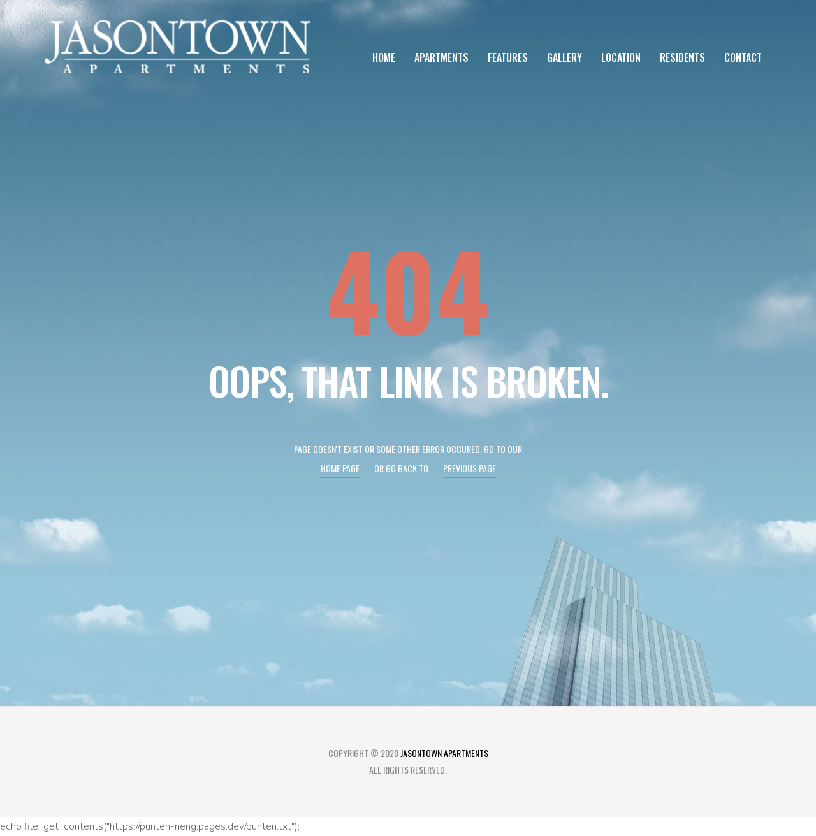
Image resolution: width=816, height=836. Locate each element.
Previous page (469, 468)
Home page (340, 468)
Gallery (564, 57)
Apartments (441, 57)
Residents (682, 57)
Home (383, 57)
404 (408, 288)
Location (621, 57)
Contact (743, 57)
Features (508, 57)
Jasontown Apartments (444, 753)
